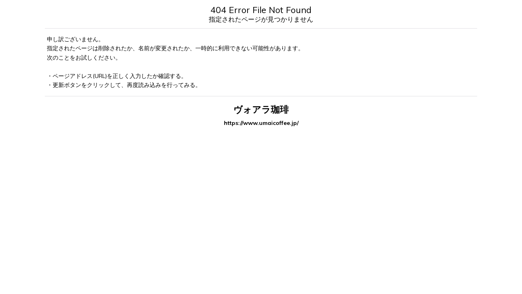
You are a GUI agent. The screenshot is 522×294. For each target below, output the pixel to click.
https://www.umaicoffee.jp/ (261, 123)
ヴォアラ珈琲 (261, 109)
